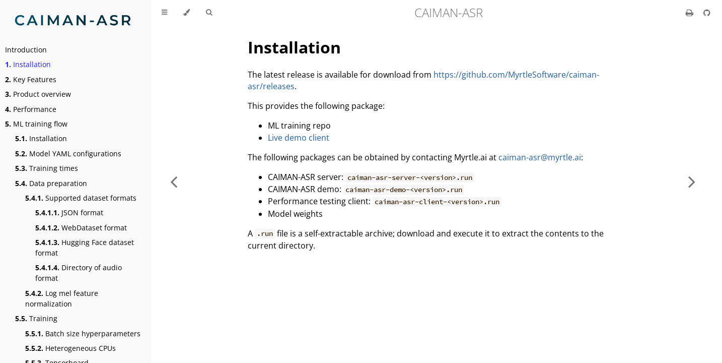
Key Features (30, 79)
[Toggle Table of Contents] (164, 12)
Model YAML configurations (68, 153)
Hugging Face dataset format (84, 247)
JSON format (69, 212)
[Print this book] (690, 12)
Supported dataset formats (80, 198)
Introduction (26, 49)
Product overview (38, 94)
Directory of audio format (78, 273)
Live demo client (298, 137)
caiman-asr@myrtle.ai (539, 157)
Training (36, 318)
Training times (46, 168)
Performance (30, 109)
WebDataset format (81, 227)
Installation (28, 64)
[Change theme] (186, 12)
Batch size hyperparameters (82, 333)
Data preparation (51, 183)
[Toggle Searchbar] (209, 12)
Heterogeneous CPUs (70, 348)
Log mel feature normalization (61, 298)
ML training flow (36, 124)
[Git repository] (706, 12)
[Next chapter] (691, 181)
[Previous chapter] (173, 181)
